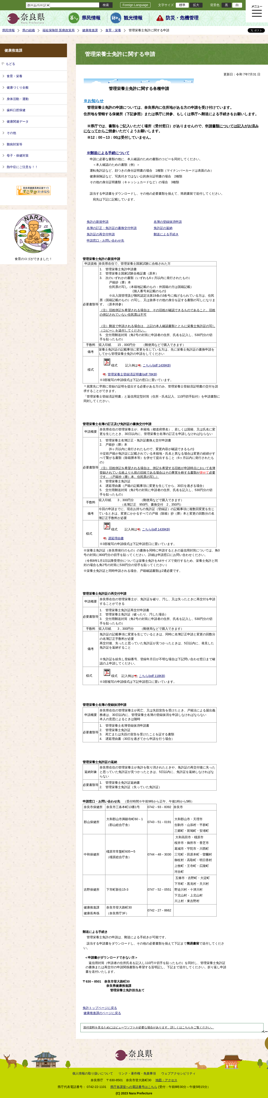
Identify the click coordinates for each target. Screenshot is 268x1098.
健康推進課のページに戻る (102, 1013)
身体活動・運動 (18, 99)
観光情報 (133, 18)
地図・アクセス (166, 1080)
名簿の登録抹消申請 (168, 221)
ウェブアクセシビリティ (178, 1073)
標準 (182, 5)
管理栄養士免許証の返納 (100, 762)
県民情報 (91, 18)
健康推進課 (90, 30)
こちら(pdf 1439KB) (157, 365)
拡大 (196, 5)
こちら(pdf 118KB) (152, 676)
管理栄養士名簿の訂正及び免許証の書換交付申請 (117, 424)
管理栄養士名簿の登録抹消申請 (104, 704)
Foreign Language (135, 5)
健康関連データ (18, 121)
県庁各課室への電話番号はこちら (133, 1087)
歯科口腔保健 (16, 110)
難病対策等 (14, 144)
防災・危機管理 (182, 18)
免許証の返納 (163, 228)
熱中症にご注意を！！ (22, 167)
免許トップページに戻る (100, 1008)
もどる (10, 64)
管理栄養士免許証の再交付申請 (104, 593)
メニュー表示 (257, 11)
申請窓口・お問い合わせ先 (105, 240)
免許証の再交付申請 (101, 234)
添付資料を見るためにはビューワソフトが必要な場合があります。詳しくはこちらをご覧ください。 (148, 1027)
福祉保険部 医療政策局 (58, 30)
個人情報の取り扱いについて (92, 1073)
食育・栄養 (113, 30)
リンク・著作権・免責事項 (137, 1073)
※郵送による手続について (108, 153)
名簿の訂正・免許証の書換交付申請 (112, 228)
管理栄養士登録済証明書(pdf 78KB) (132, 374)
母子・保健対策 (18, 155)
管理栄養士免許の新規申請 (101, 259)
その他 (11, 133)
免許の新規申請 (98, 221)
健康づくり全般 (18, 87)
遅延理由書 (116, 538)
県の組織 (28, 30)
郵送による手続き (166, 234)
